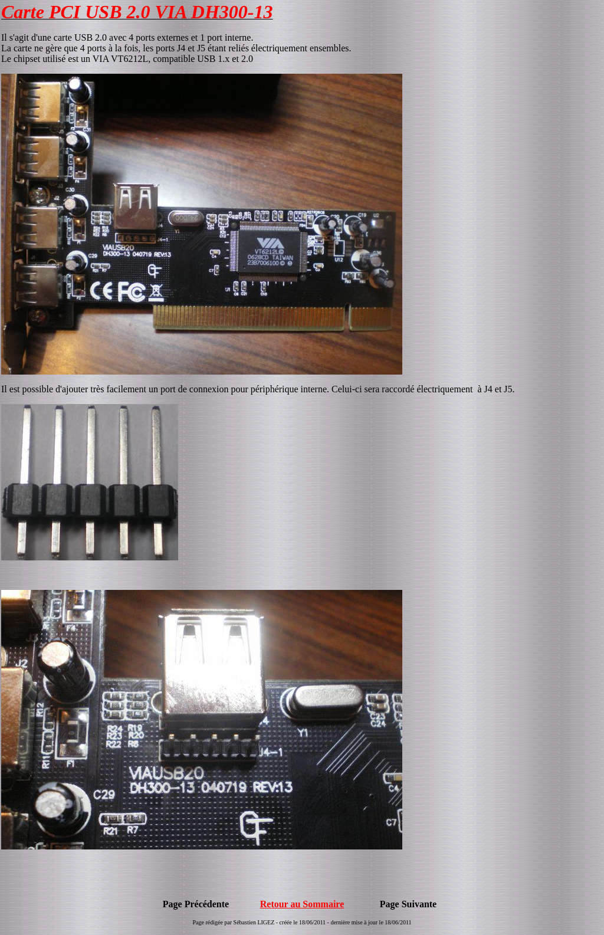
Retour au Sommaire (302, 904)
